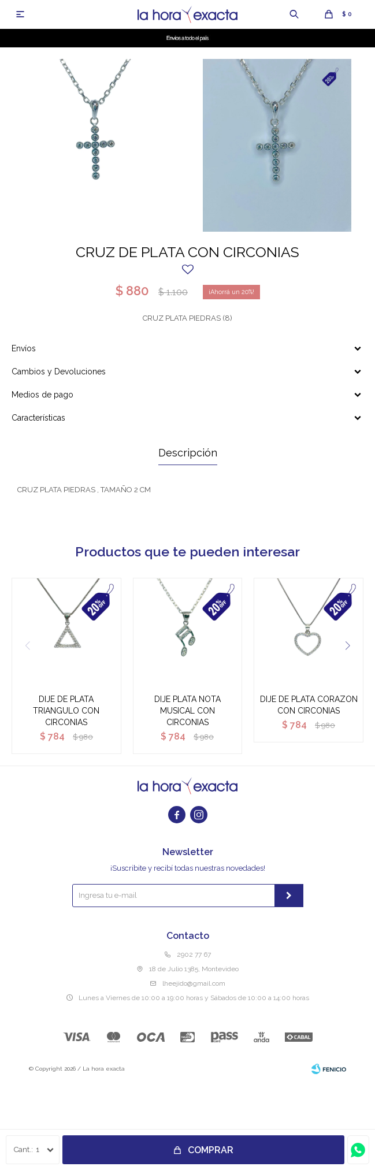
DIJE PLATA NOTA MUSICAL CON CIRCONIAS (187, 710)
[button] (347, 646)
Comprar (210, 1150)
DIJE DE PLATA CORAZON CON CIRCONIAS (309, 704)
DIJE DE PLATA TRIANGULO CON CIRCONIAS (66, 710)
